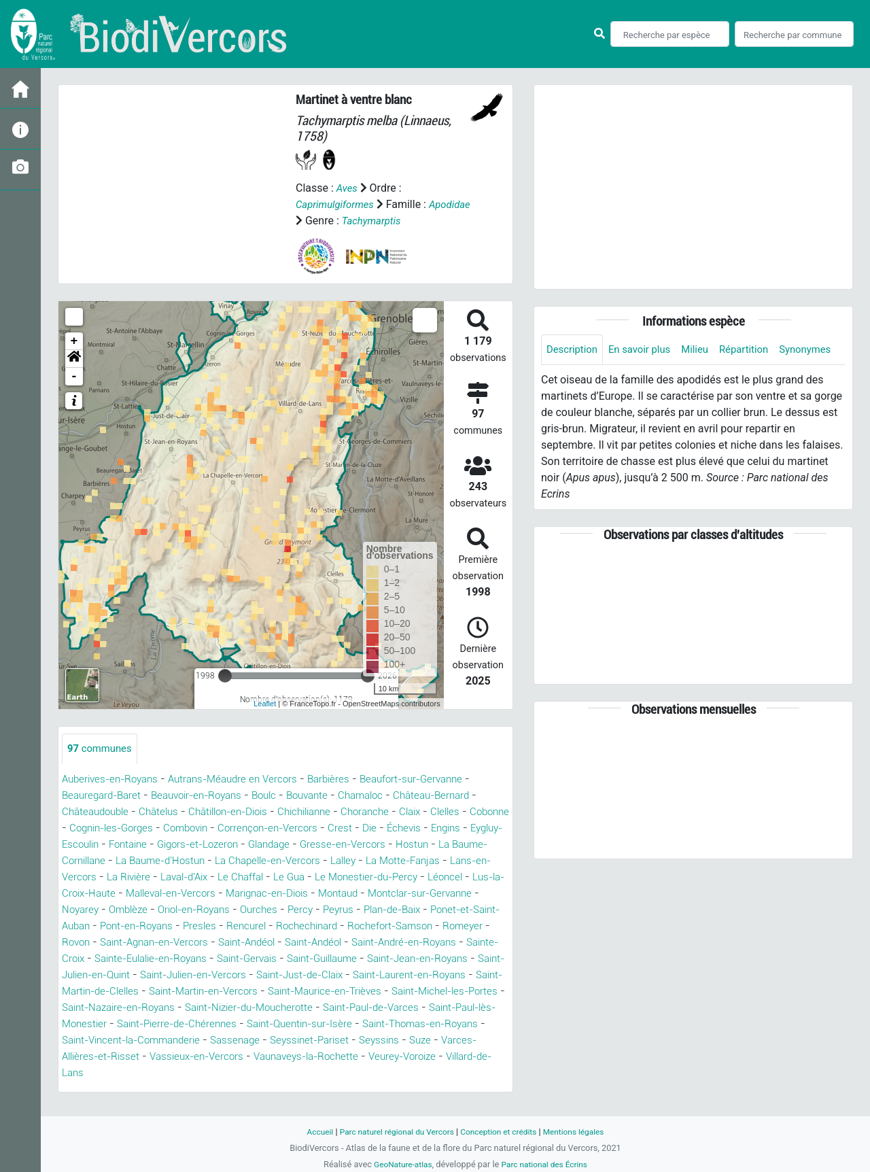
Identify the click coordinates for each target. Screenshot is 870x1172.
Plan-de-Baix (181, 926)
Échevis (470, 828)
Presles (447, 926)
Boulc (280, 795)
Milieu (705, 349)
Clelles (476, 812)
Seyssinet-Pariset (391, 1056)
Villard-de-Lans (146, 1089)
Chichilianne (325, 812)
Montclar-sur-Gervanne (206, 909)
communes (102, 748)
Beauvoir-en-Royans (206, 795)
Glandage (366, 844)
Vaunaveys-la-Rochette (393, 1073)
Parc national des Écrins (546, 1164)
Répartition (757, 349)
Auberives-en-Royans (114, 779)
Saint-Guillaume (223, 975)
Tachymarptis (421, 220)
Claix (439, 812)
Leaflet (265, 704)
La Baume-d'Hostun (267, 861)
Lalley (463, 861)
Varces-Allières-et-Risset (155, 1073)
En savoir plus (646, 349)
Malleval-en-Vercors (368, 893)
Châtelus (166, 812)
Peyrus (122, 926)
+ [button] (74, 341)
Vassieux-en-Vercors (276, 1073)
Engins (78, 844)
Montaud (118, 909)
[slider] (225, 676)
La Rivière (251, 877)
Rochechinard (146, 942)
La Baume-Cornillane (158, 861)
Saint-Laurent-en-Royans (356, 991)
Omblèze (344, 909)
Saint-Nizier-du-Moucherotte (265, 1024)
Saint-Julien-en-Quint (447, 975)
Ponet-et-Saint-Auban (276, 926)
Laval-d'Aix (312, 877)
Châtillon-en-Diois (241, 812)
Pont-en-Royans (380, 926)
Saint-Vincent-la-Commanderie (200, 1056)
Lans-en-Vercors (177, 877)
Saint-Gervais (141, 975)
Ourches (484, 909)
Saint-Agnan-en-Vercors (443, 942)
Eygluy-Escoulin (143, 844)
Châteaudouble (98, 812)
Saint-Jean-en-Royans (328, 975)
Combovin (240, 828)
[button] (74, 359)
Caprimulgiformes (338, 204)
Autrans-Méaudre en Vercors (244, 779)
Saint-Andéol (101, 958)
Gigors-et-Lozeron (289, 844)
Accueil (310, 1131)
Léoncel (186, 893)
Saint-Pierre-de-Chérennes (228, 1040)
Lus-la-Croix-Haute (262, 893)
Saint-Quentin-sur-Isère (360, 1040)
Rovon (358, 942)
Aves (347, 188)
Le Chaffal (373, 877)
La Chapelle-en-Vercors (382, 861)
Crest (404, 828)
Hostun (79, 861)
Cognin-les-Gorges (160, 828)
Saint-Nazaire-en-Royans (124, 1024)
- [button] (74, 376)
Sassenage (312, 1056)
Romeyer (312, 942)
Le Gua (425, 877)
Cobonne (83, 828)
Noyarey (293, 909)
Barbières (346, 779)
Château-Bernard (460, 795)
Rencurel (82, 942)
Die (434, 828)
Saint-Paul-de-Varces (398, 1024)
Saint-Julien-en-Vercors (120, 991)
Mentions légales (582, 1131)
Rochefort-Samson (235, 942)
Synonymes (574, 381)
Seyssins (465, 1056)
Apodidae (318, 220)
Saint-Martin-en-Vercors (179, 1007)
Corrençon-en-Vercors (328, 828)
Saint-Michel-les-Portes (440, 1007)
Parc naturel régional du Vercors (392, 1131)
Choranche (391, 812)
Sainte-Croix (371, 958)
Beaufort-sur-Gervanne (434, 779)
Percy (82, 926)
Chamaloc (384, 795)
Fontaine (213, 844)
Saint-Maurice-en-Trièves (310, 1007)
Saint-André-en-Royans (273, 958)
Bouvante (326, 795)
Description (574, 349)
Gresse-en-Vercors (444, 844)
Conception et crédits (501, 1131)
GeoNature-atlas (399, 1164)
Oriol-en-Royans (415, 909)
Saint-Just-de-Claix (236, 991)
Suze (74, 1073)
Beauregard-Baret (104, 795)
